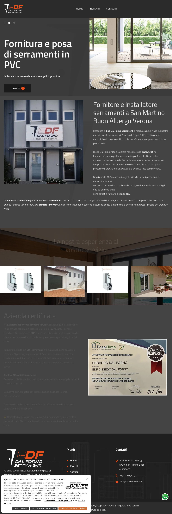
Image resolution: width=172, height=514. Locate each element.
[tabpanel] (86, 48)
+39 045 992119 (127, 475)
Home (79, 8)
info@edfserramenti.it (131, 481)
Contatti (111, 8)
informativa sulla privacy (58, 501)
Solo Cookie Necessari (44, 508)
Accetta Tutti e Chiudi (73, 508)
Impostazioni (21, 508)
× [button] (87, 479)
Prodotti (94, 8)
